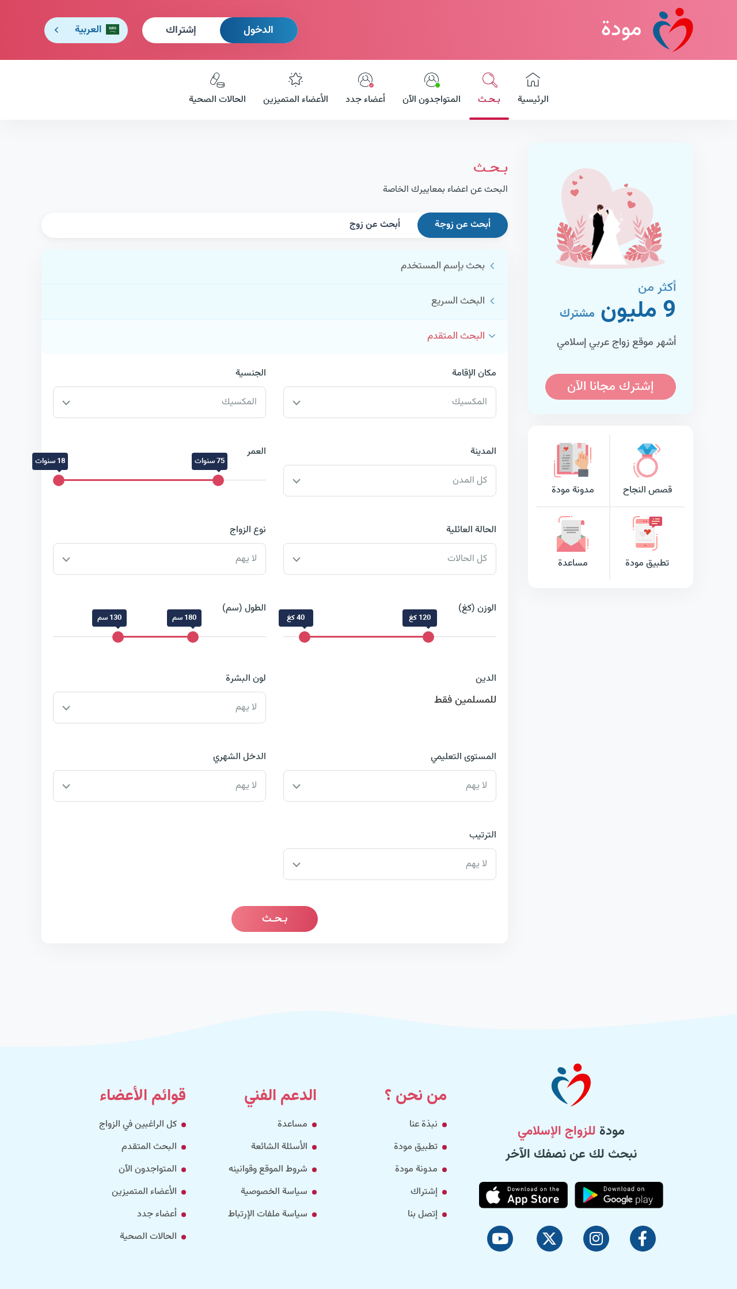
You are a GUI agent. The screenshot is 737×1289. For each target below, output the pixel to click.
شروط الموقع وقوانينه (268, 1169)
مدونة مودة (573, 470)
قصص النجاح (647, 470)
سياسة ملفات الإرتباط (267, 1214)
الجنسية (250, 373)
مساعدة (573, 543)
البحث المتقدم (456, 336)
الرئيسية (533, 90)
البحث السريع (458, 301)
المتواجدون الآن (431, 90)
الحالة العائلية (471, 530)
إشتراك (181, 30)
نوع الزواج (248, 530)
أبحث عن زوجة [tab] (463, 225)
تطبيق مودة (647, 543)
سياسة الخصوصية (274, 1192)
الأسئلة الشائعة (279, 1147)
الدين (486, 679)
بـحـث (489, 90)
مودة (647, 29)
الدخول (258, 30)
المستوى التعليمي (463, 757)
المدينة (483, 452)
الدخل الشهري (239, 757)
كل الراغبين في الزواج (138, 1124)
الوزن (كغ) (477, 608)
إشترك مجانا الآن (610, 387)
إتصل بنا (423, 1214)
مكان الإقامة (474, 373)
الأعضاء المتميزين (295, 90)
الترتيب (482, 835)
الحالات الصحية (217, 90)
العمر (256, 452)
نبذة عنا (423, 1124)
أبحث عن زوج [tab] (374, 225)
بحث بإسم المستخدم (443, 266)
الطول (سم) (244, 608)
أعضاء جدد (365, 90)
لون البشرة (246, 679)
